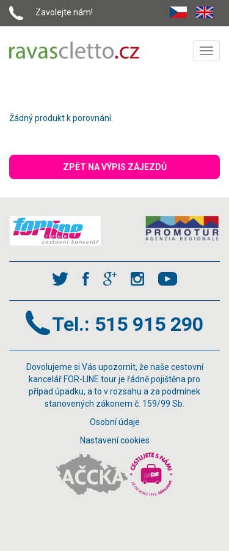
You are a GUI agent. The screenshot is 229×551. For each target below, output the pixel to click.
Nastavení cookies (115, 440)
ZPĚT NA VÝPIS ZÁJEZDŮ (115, 167)
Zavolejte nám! (64, 12)
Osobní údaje (115, 422)
